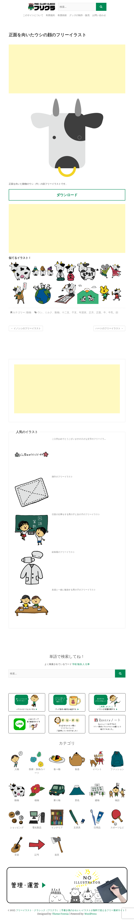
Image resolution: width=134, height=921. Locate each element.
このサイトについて (33, 15)
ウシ (40, 312)
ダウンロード (67, 195)
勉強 (79, 664)
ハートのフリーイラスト (109, 328)
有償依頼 (62, 15)
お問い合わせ (99, 15)
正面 (98, 312)
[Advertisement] (67, 69)
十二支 (65, 312)
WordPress (90, 913)
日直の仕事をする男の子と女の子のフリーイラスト (76, 514)
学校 (74, 664)
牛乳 (110, 312)
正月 (91, 312)
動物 (28, 312)
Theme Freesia (60, 913)
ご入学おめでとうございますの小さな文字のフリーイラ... (79, 439)
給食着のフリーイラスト (63, 552)
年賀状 (82, 312)
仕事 (87, 664)
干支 (74, 312)
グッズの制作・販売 (79, 15)
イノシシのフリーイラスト (26, 328)
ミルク (48, 312)
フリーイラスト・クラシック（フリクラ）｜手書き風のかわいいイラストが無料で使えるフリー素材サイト (70, 910)
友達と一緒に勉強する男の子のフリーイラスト (74, 589)
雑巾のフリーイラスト (62, 476)
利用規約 (50, 15)
